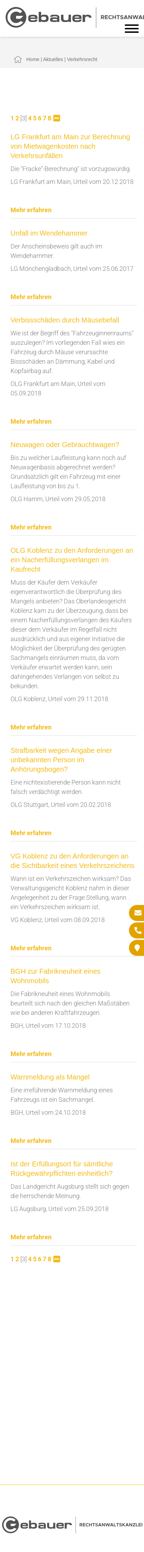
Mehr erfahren (31, 210)
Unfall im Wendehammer (49, 233)
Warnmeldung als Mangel (50, 1077)
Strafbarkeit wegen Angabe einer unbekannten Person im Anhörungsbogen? (61, 760)
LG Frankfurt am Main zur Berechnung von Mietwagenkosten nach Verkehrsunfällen (70, 146)
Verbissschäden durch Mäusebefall (65, 320)
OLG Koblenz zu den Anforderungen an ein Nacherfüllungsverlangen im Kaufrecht (72, 560)
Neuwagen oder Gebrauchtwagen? (65, 444)
